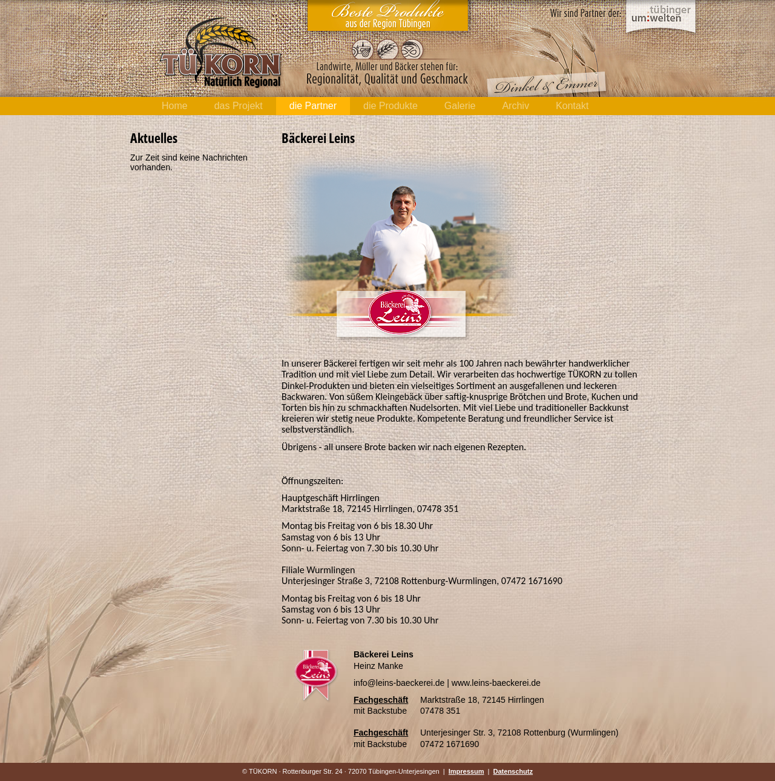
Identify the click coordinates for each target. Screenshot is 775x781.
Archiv (515, 106)
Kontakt (572, 106)
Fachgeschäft (381, 700)
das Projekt (238, 106)
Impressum (466, 771)
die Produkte (390, 106)
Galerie (460, 106)
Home (175, 106)
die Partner (313, 106)
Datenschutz (513, 771)
